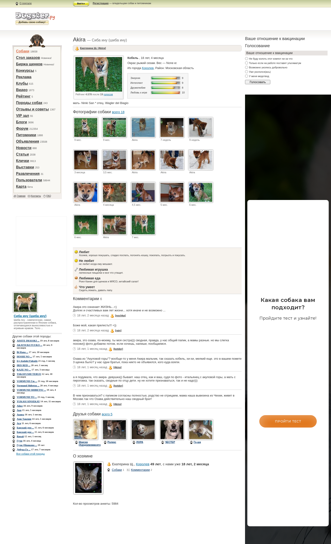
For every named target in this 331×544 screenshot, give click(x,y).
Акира (20, 414)
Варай (20, 436)
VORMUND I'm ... (27, 381)
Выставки (25, 167)
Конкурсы (25, 70)
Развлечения (28, 174)
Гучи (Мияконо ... (27, 445)
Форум (22, 128)
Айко (20, 405)
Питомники (26, 135)
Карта (21, 186)
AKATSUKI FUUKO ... (29, 345)
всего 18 (118, 112)
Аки (19, 410)
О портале (26, 3)
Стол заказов (28, 58)
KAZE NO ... (24, 369)
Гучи (20, 440)
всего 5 (107, 414)
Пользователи (29, 180)
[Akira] (117, 367)
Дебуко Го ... (24, 449)
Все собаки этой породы (30, 453)
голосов (108, 94)
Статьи (22, 154)
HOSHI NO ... (24, 356)
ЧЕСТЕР (170, 442)
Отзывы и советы (32, 109)
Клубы (22, 83)
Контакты (36, 196)
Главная (21, 196)
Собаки (22, 51)
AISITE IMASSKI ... (28, 340)
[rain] (118, 330)
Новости (23, 148)
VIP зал (22, 116)
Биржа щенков (29, 64)
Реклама (23, 77)
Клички (22, 161)
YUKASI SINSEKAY (28, 401)
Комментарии (140, 470)
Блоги (21, 122)
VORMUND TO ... (27, 397)
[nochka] (120, 315)
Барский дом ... (25, 427)
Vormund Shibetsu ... (28, 385)
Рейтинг (23, 96)
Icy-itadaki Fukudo (27, 360)
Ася (19, 423)
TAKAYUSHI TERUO (29, 374)
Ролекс (111, 442)
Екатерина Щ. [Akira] (93, 48)
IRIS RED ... (24, 365)
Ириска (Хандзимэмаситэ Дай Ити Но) (89, 445)
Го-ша (197, 442)
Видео (22, 90)
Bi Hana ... (22, 352)
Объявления (27, 141)
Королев (148, 68)
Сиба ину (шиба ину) (30, 316)
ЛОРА (139, 442)
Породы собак (29, 103)
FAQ (48, 196)
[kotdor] (118, 348)
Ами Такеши (24, 418)
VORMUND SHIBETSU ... (31, 389)
